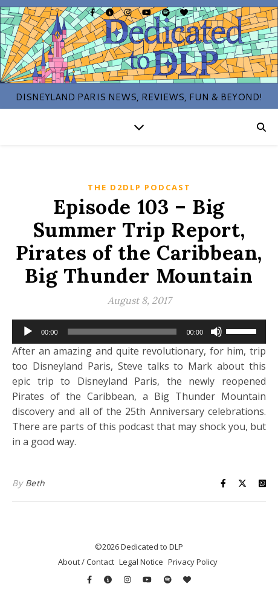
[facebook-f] (93, 12)
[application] (139, 332)
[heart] (184, 12)
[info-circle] (110, 12)
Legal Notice (141, 561)
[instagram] (128, 12)
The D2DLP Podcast (139, 187)
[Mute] (216, 332)
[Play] (28, 332)
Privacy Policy (193, 561)
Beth (35, 483)
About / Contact (86, 561)
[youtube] (147, 12)
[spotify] (167, 12)
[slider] (122, 332)
